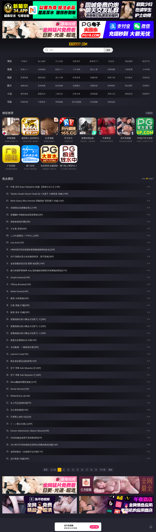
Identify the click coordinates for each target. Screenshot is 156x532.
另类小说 (111, 93)
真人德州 (41, 61)
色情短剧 (111, 102)
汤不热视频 (76, 102)
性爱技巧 (146, 93)
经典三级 (111, 77)
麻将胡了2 (94, 61)
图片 (9, 85)
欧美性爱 (76, 77)
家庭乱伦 (41, 93)
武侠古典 (76, 93)
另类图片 (146, 85)
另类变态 (146, 77)
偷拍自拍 (41, 77)
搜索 (108, 50)
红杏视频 (94, 102)
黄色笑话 (128, 93)
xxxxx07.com (78, 44)
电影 (9, 77)
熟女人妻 (94, 69)
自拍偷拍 (41, 69)
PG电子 (24, 61)
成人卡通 (59, 77)
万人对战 (59, 61)
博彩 (9, 61)
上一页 (53, 470)
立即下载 (94, 527)
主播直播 (128, 69)
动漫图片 (76, 85)
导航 (9, 101)
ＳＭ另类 (146, 69)
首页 (45, 470)
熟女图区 (128, 85)
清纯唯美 (111, 85)
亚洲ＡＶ (24, 69)
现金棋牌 (128, 61)
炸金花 (111, 61)
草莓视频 (59, 102)
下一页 (102, 470)
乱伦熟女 (128, 77)
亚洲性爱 (24, 77)
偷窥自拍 (24, 85)
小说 (9, 93)
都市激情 (24, 93)
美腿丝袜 (94, 85)
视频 (9, 69)
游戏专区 (76, 61)
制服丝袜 (94, 77)
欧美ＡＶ (59, 69)
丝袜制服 (111, 69)
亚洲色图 (41, 85)
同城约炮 (24, 102)
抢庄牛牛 (146, 61)
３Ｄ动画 (76, 69)
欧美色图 (59, 85)
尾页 (110, 470)
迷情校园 (94, 93)
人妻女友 (59, 93)
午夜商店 (41, 102)
